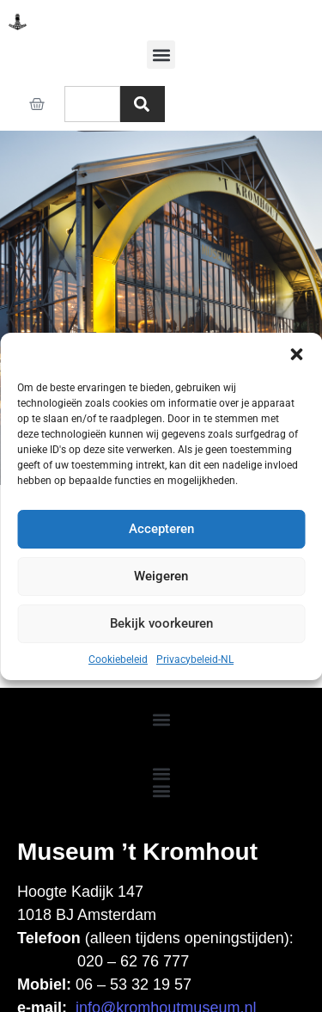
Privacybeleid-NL (195, 659)
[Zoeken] (142, 104)
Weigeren (161, 576)
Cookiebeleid (118, 659)
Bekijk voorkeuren (161, 623)
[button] (296, 354)
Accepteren (161, 529)
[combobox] (92, 104)
